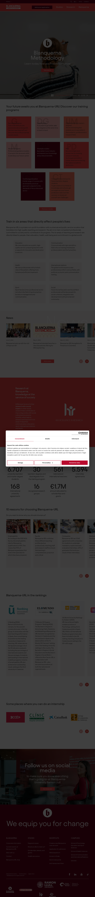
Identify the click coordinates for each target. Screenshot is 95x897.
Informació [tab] (75, 439)
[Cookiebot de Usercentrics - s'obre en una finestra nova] (80, 433)
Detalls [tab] (47, 439)
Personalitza (47, 462)
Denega (20, 462)
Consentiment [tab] (19, 439)
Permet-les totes (74, 462)
